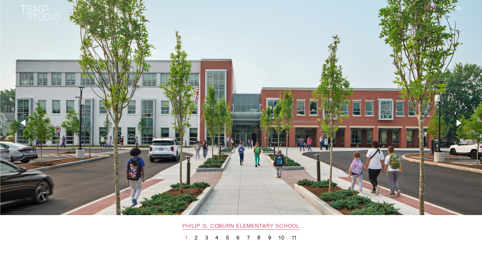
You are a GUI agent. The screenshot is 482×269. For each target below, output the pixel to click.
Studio (453, 8)
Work (431, 8)
